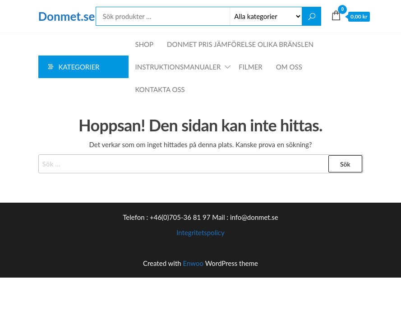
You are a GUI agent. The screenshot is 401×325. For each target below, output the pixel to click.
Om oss (289, 67)
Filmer (250, 67)
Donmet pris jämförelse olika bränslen (240, 44)
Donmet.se (66, 16)
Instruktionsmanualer (178, 67)
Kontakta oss (160, 89)
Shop (144, 44)
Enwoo (193, 263)
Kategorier (79, 67)
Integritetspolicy (200, 232)
